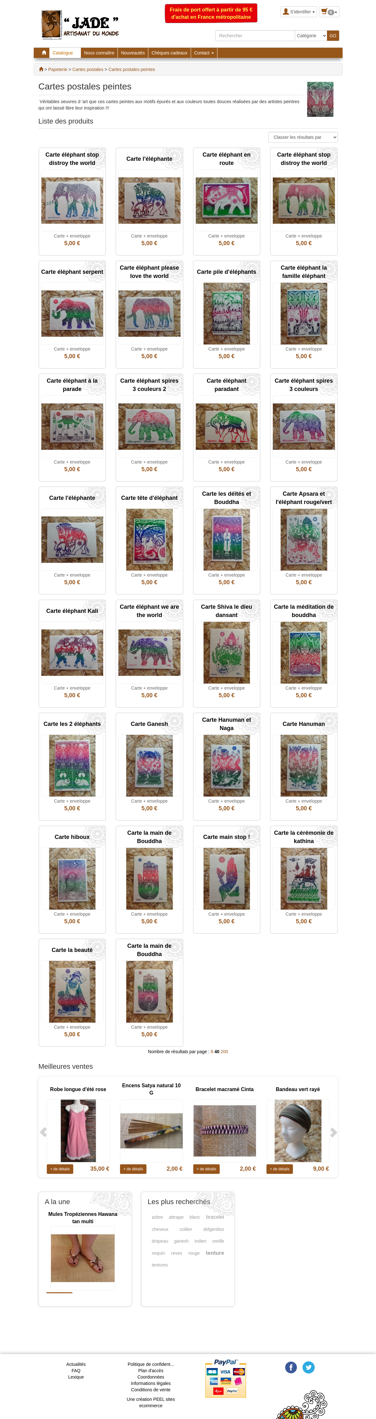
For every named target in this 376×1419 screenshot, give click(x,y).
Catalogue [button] (65, 52)
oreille (218, 1241)
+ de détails (60, 1169)
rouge (194, 1253)
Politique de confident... (151, 1364)
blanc (194, 1217)
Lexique (76, 1377)
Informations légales (151, 1383)
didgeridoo (213, 1229)
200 (224, 1051)
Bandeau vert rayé (298, 1089)
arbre (157, 1217)
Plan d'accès (150, 1370)
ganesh (181, 1241)
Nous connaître (99, 52)
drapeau (160, 1241)
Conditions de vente (151, 1389)
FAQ (76, 1370)
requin (158, 1253)
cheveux (160, 1229)
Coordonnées (151, 1377)
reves (176, 1253)
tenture (215, 1253)
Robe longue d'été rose (78, 1089)
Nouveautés (133, 52)
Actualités (76, 1364)
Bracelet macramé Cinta (224, 1089)
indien (200, 1241)
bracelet (215, 1217)
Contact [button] (204, 52)
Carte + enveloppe (72, 235)
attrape (176, 1217)
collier (186, 1229)
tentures (160, 1264)
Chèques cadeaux (170, 52)
